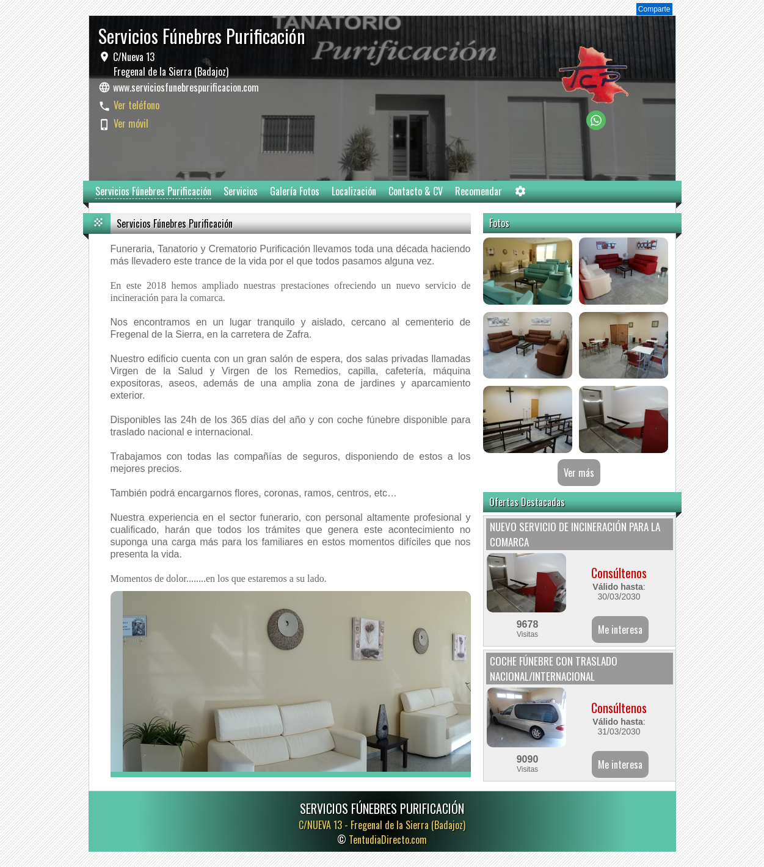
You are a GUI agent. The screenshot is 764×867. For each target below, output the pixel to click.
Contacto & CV (415, 191)
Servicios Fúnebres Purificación (153, 191)
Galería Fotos (294, 191)
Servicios (241, 191)
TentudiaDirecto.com (388, 839)
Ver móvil (131, 123)
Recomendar (478, 191)
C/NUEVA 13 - (382, 825)
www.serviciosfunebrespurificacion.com (186, 87)
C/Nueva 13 (169, 64)
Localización (354, 191)
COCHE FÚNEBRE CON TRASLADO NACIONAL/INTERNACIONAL (553, 668)
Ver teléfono (136, 105)
